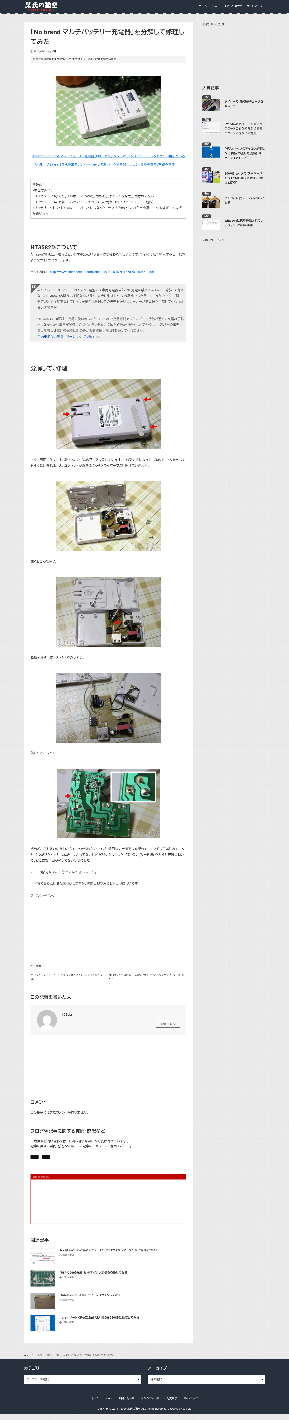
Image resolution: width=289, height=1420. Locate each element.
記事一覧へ (168, 1026)
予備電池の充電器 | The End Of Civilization (68, 336)
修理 (54, 51)
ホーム (95, 1404)
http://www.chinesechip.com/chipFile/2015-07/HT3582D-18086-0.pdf (102, 272)
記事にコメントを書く (50, 1160)
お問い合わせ (86, 1160)
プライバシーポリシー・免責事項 (159, 1404)
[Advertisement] (61, 924)
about (108, 1404)
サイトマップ (191, 1404)
